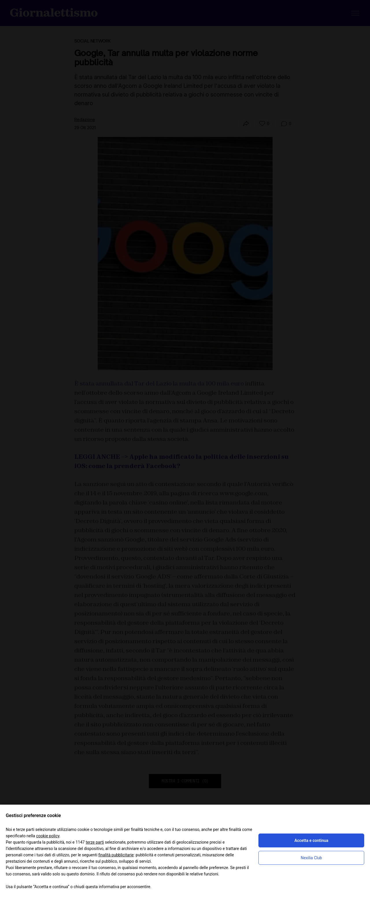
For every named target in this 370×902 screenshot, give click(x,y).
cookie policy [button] (48, 836)
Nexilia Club (311, 857)
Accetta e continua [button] (311, 840)
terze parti (95, 842)
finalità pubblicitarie (116, 855)
